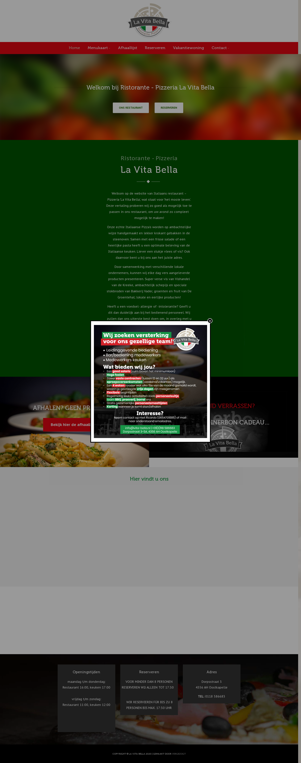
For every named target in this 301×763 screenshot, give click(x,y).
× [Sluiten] (210, 320)
